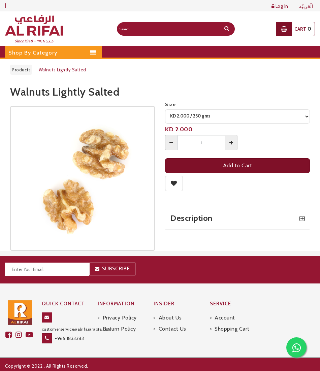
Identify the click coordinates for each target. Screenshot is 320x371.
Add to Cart (237, 165)
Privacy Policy (120, 317)
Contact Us (172, 329)
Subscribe (116, 268)
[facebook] (10, 334)
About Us (170, 317)
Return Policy (119, 329)
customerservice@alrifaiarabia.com (77, 329)
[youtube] (30, 334)
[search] (226, 29)
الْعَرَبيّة (306, 6)
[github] (20, 334)
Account (225, 317)
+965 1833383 (69, 338)
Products (21, 69)
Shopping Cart (232, 329)
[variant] (237, 116)
